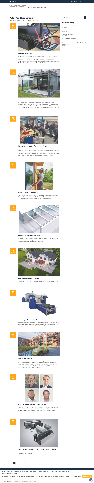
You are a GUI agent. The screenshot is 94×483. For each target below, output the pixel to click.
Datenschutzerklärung (7, 478)
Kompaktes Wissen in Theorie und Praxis (32, 146)
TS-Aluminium (70, 12)
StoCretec (50, 12)
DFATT (11, 12)
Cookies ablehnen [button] (77, 476)
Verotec (77, 12)
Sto (46, 12)
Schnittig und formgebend (27, 320)
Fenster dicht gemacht (26, 358)
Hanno (16, 12)
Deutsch (76, 1)
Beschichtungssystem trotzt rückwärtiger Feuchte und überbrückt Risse (74, 43)
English (81, 1)
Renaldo (25, 12)
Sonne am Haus (40, 12)
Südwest (57, 12)
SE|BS (33, 12)
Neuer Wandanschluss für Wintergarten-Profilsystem (37, 449)
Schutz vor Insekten (25, 100)
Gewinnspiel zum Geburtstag (68, 34)
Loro (20, 12)
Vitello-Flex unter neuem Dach (29, 235)
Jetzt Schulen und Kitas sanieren (69, 38)
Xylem (81, 12)
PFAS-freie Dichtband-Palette (29, 192)
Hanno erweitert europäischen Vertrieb (32, 404)
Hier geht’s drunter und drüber (29, 278)
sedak (29, 12)
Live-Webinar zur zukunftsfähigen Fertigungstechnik (73, 25)
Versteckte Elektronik (26, 54)
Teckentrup (63, 12)
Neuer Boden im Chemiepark (68, 30)
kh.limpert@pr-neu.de (34, 20)
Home (72, 1)
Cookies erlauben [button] (87, 476)
